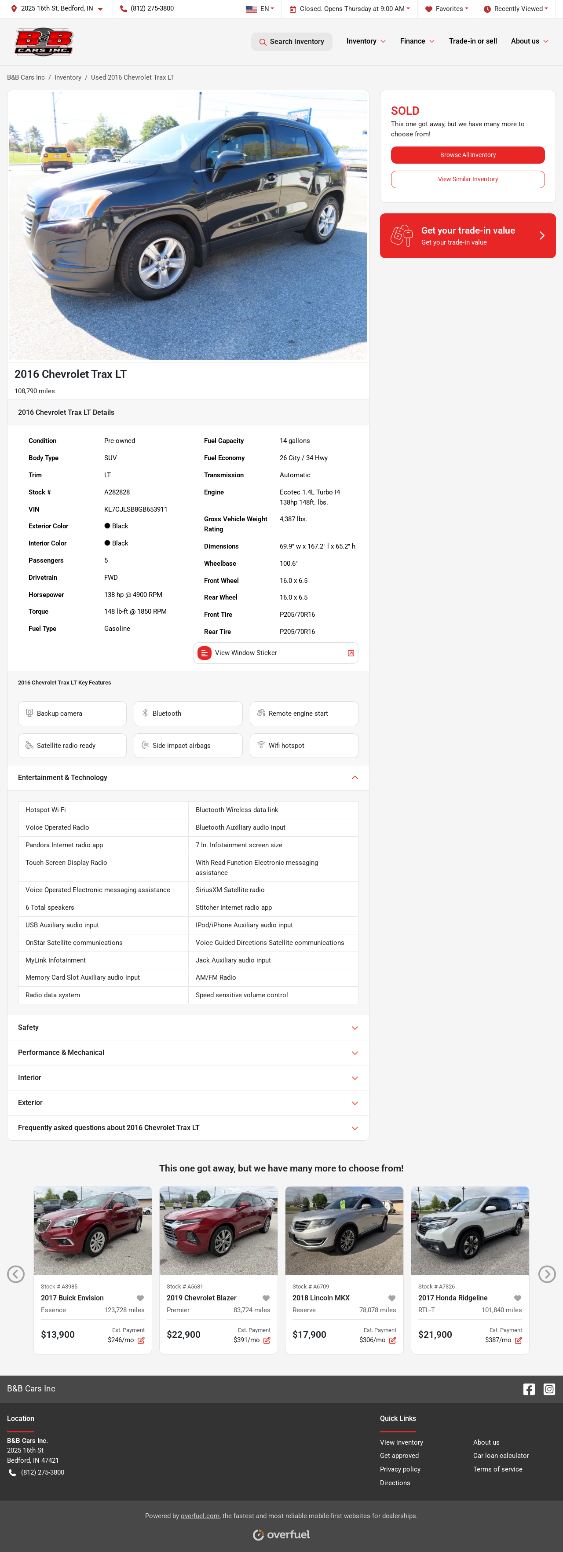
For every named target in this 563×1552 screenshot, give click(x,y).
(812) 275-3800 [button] (147, 8)
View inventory (401, 1442)
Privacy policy (400, 1469)
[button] (60, 8)
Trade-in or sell (473, 41)
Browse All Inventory (468, 154)
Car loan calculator (501, 1456)
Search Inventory (292, 42)
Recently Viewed (513, 9)
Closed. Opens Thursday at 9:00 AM (347, 9)
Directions (395, 1483)
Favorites (444, 9)
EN (257, 9)
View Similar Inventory (468, 179)
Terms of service (498, 1469)
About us (486, 1442)
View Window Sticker (276, 653)
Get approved (399, 1456)
